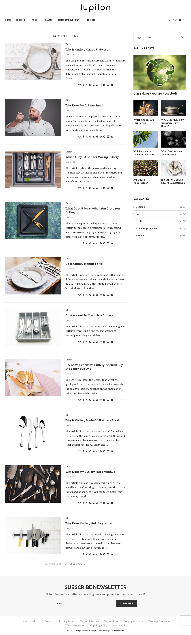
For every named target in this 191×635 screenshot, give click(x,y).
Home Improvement (68, 20)
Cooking (20, 20)
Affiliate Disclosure (73, 625)
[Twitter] (169, 20)
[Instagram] (173, 20)
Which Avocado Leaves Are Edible (143, 150)
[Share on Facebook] (83, 84)
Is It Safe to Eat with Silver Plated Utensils (173, 178)
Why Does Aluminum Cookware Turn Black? (173, 121)
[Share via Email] (112, 84)
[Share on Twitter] (87, 84)
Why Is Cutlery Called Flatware (86, 49)
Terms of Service (89, 621)
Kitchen (90, 20)
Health (48, 20)
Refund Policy (120, 625)
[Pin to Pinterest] (90, 84)
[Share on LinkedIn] (93, 84)
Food (34, 20)
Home (8, 20)
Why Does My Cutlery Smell (84, 105)
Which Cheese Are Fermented (143, 121)
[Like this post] (79, 84)
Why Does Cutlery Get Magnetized (89, 523)
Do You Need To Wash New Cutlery (89, 315)
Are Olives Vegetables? (140, 178)
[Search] (184, 20)
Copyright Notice (133, 621)
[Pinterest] (176, 20)
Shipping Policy (98, 625)
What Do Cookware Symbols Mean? (171, 150)
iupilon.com (119, 630)
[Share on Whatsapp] (101, 84)
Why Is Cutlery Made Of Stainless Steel (92, 420)
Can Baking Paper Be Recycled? (155, 93)
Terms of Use (111, 621)
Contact (49, 621)
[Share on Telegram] (104, 84)
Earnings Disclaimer (159, 621)
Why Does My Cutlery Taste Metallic (90, 471)
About (35, 621)
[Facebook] (166, 20)
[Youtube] (180, 20)
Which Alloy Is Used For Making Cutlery (92, 157)
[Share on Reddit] (97, 84)
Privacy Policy (67, 621)
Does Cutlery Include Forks (84, 263)
